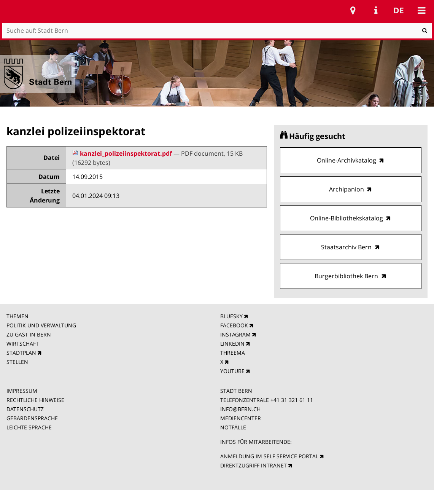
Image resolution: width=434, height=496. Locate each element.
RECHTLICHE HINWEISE (35, 399)
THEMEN (17, 316)
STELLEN (17, 361)
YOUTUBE (232, 371)
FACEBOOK (234, 325)
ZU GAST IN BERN (28, 334)
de (398, 10)
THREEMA (232, 352)
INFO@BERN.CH (240, 409)
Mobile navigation (421, 10)
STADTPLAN (21, 352)
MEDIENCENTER (240, 418)
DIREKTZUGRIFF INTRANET (253, 465)
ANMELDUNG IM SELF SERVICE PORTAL (269, 456)
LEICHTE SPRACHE (29, 427)
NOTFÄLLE (233, 427)
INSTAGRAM (235, 334)
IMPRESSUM (21, 390)
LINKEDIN (232, 343)
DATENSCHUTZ (25, 409)
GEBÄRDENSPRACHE (32, 418)
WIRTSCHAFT (22, 343)
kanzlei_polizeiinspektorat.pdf (122, 153)
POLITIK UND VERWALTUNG (41, 325)
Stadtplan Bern (353, 10)
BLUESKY (231, 316)
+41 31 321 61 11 (291, 399)
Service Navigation (376, 10)
